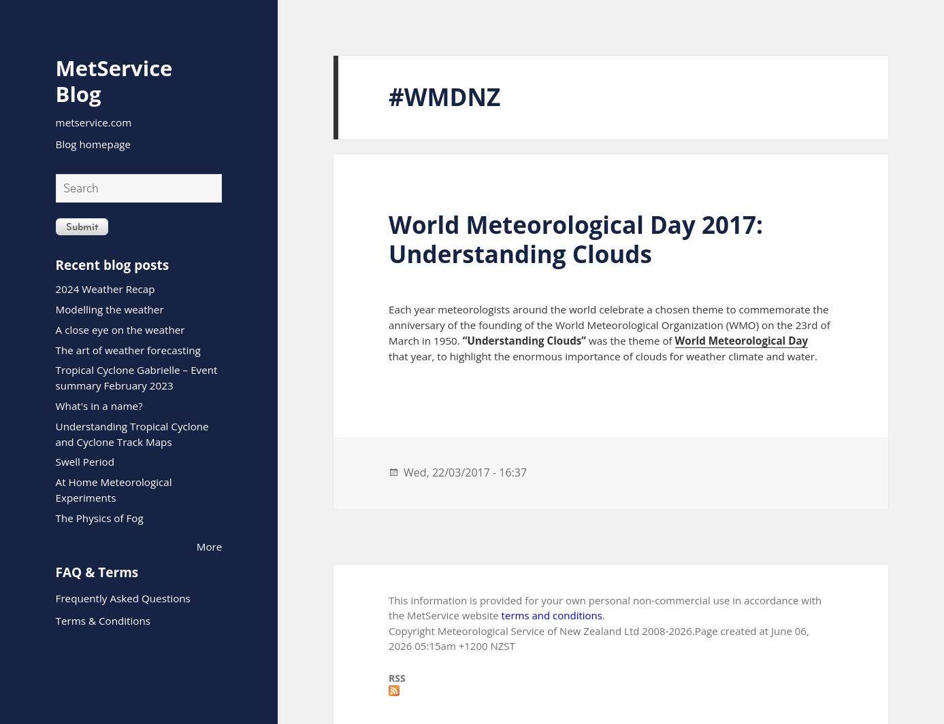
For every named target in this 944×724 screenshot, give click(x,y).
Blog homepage (93, 144)
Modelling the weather (110, 309)
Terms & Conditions (103, 620)
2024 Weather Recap (105, 289)
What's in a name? (99, 406)
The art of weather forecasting (128, 350)
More (210, 546)
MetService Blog (114, 81)
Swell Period (85, 461)
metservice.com (94, 122)
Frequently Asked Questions (123, 598)
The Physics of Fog (100, 518)
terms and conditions (552, 615)
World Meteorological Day (742, 340)
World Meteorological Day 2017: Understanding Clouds (576, 239)
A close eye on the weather (120, 330)
